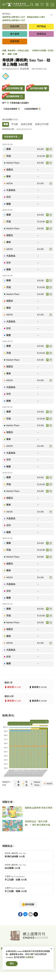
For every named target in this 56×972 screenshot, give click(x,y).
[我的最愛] (42, 5)
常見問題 (41, 953)
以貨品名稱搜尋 (11, 109)
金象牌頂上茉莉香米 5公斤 (13, 20)
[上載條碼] (37, 5)
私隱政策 (49, 948)
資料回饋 (28, 904)
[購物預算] (47, 5)
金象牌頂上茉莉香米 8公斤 (13, 17)
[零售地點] (52, 5)
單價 (5, 124)
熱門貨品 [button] (41, 26)
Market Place (35, 783)
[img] (4, 4)
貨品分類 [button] (14, 26)
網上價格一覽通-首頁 (31, 948)
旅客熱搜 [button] (14, 41)
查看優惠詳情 (12, 136)
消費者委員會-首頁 (9, 948)
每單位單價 (26, 124)
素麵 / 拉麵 (12, 54)
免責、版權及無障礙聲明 (22, 953)
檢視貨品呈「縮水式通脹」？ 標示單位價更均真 (37, 823)
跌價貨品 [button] (41, 34)
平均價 (14, 124)
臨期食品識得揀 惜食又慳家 (38, 807)
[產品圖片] (50, 149)
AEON (48, 783)
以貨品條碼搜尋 (32, 109)
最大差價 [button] (14, 34)
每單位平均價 (42, 124)
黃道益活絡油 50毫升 (36, 17)
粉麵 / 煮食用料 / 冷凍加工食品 (15, 50)
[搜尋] (32, 5)
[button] (51, 15)
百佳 (25, 783)
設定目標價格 (12, 88)
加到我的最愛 (36, 88)
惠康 (17, 783)
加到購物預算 (12, 97)
